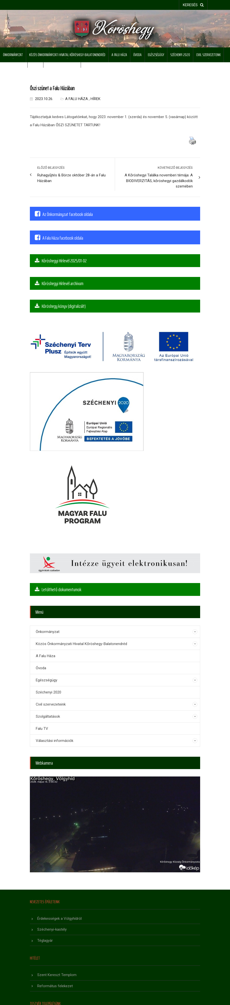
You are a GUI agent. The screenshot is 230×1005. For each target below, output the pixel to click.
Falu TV (42, 728)
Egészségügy (156, 55)
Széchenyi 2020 (180, 55)
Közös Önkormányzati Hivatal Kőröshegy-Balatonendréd (67, 55)
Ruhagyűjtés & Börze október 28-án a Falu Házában (71, 178)
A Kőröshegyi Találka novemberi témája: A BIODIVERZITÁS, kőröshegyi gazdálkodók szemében (159, 180)
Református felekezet (55, 986)
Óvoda (137, 55)
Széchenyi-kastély (52, 929)
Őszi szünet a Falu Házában (52, 88)
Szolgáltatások (13, 69)
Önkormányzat (13, 55)
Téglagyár (45, 940)
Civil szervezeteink (208, 55)
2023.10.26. (41, 99)
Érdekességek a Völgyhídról (59, 918)
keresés (193, 5)
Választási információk (54, 740)
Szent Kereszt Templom (57, 975)
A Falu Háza (119, 55)
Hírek (95, 99)
